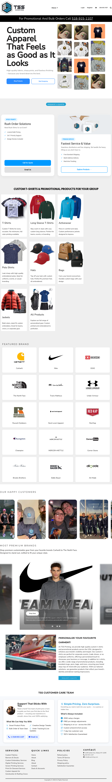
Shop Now (32, 613)
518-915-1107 (82, 19)
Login (83, 7)
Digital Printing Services (14, 763)
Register (90, 7)
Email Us (27, 170)
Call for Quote (28, 163)
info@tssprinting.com (90, 757)
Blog (33, 760)
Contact (34, 766)
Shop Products (18, 81)
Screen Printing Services (14, 766)
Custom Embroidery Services (16, 760)
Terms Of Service (63, 758)
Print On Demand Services (15, 768)
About (33, 758)
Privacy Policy (62, 760)
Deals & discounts (38, 768)
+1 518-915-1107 (16, 737)
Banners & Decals (12, 758)
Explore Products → (84, 169)
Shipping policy (63, 763)
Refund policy (62, 755)
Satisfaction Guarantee (65, 766)
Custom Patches (11, 755)
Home (33, 755)
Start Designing (43, 81)
